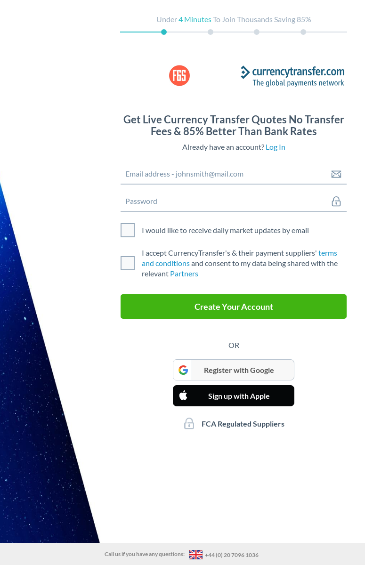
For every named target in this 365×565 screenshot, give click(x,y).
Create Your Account (234, 306)
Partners (184, 273)
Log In (275, 146)
